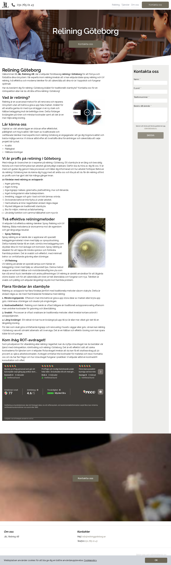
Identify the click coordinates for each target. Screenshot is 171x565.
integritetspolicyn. (150, 128)
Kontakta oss (155, 5)
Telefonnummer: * (150, 99)
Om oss (135, 5)
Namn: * (150, 81)
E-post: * (150, 90)
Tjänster (125, 5)
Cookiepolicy (90, 560)
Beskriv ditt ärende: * (150, 113)
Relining (116, 5)
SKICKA (150, 135)
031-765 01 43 (25, 4)
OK (156, 560)
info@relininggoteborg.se (94, 536)
